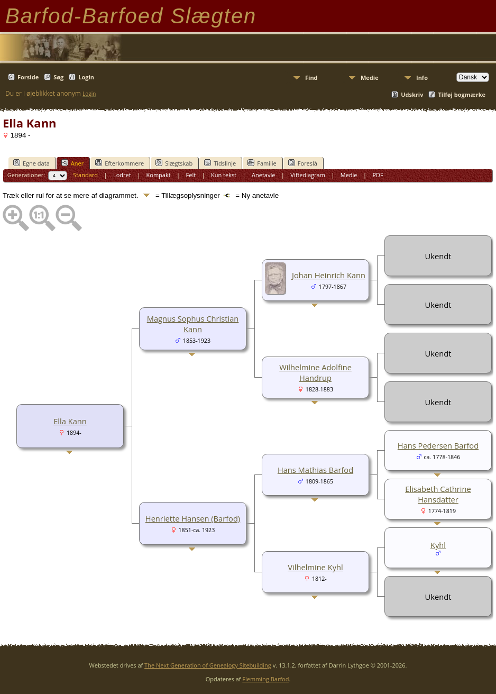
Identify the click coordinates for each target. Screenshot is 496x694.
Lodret (122, 175)
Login (86, 77)
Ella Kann (70, 421)
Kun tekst (223, 175)
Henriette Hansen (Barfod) (192, 518)
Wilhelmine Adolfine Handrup (315, 372)
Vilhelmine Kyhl (315, 567)
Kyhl (438, 545)
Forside (28, 77)
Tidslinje (220, 163)
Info (422, 77)
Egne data (31, 163)
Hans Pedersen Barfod (438, 445)
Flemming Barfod (265, 679)
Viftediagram (307, 175)
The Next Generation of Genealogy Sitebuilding (207, 665)
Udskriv (412, 94)
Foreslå (302, 163)
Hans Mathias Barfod (315, 469)
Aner (72, 163)
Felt (191, 175)
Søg (58, 77)
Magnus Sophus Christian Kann (193, 323)
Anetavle (263, 175)
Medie (370, 77)
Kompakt (158, 175)
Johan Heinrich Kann (328, 275)
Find (311, 77)
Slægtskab (173, 163)
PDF (377, 175)
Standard (85, 175)
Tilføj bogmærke (461, 94)
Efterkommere (119, 163)
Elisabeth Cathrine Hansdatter (438, 494)
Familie (261, 163)
